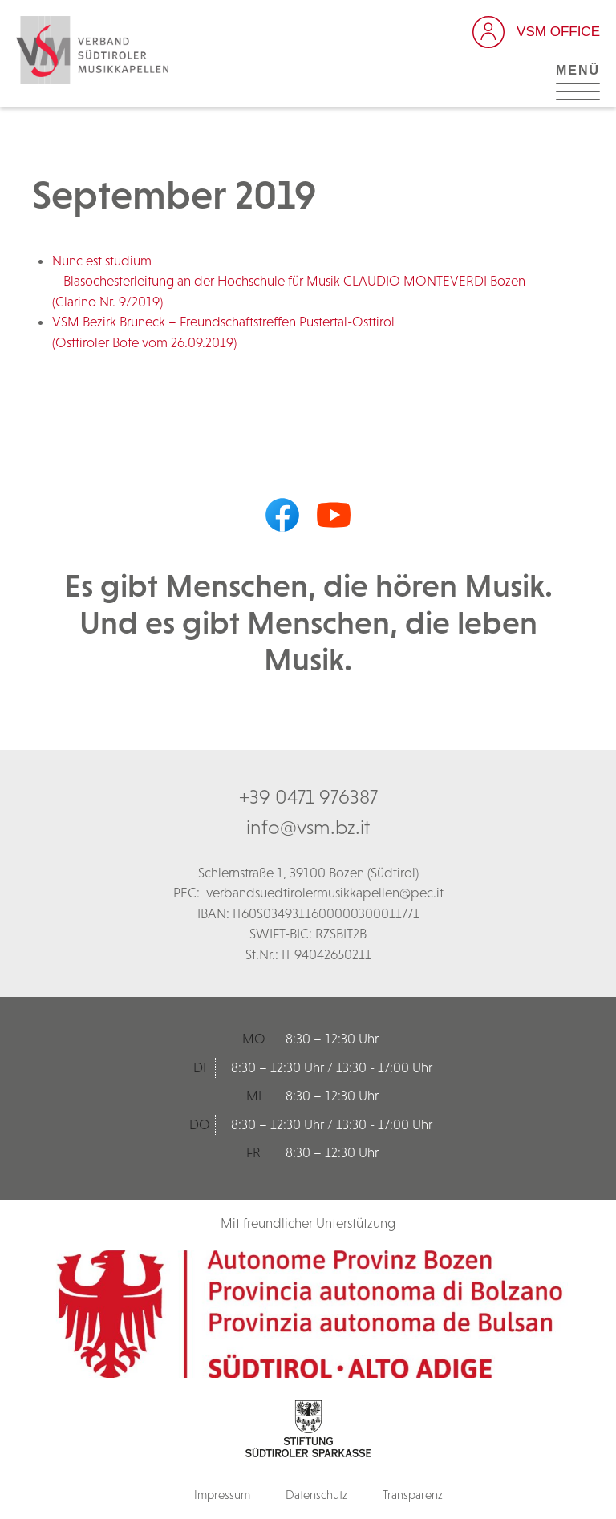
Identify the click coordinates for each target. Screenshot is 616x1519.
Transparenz (413, 1494)
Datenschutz (316, 1494)
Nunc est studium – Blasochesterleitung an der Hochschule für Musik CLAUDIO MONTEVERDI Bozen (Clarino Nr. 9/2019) (288, 281)
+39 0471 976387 (308, 796)
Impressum (222, 1494)
